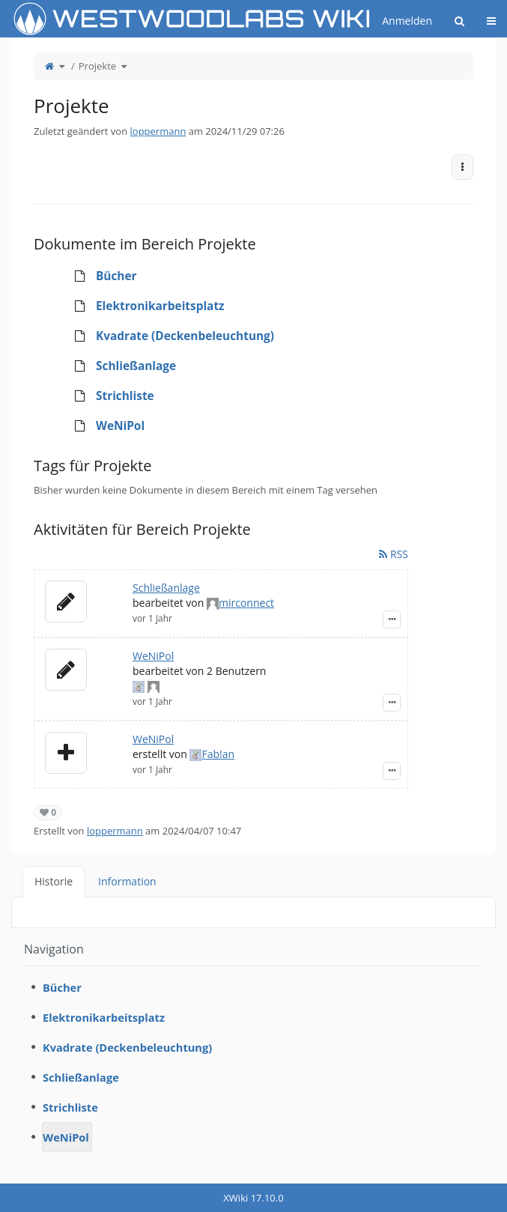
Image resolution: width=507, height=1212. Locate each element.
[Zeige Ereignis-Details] (392, 619)
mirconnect (246, 603)
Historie (53, 881)
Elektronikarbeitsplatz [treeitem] (144, 306)
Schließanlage (166, 588)
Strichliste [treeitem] (109, 396)
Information (127, 881)
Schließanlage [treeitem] (120, 366)
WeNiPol (153, 656)
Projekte (97, 66)
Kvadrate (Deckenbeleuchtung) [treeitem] (169, 336)
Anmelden (407, 20)
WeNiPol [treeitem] (104, 426)
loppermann (158, 131)
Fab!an (217, 754)
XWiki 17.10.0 (253, 1198)
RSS (393, 554)
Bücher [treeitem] (100, 276)
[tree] (253, 351)
